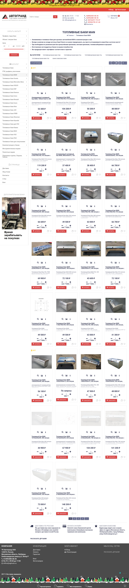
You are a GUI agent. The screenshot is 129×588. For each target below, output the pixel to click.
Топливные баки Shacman (11, 117)
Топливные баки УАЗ (15, 134)
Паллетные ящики (9, 152)
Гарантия (36, 554)
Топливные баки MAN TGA (72, 55)
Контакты (89, 24)
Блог (4, 182)
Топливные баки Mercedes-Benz (15, 82)
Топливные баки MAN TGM (51, 55)
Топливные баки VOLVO (15, 85)
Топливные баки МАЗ (15, 131)
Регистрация (120, 9)
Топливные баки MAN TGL (93, 55)
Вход (111, 9)
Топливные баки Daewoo (11, 92)
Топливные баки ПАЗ (10, 138)
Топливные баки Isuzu (15, 103)
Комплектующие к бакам (15, 145)
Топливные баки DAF (15, 89)
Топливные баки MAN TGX (40, 58)
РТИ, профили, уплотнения (11, 71)
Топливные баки (15, 68)
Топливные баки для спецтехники (14, 141)
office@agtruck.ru (70, 20)
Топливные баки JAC (9, 110)
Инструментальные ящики (11, 148)
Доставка (6, 168)
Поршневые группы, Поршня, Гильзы (15, 156)
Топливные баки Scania (15, 78)
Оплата (35, 552)
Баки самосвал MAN (60, 58)
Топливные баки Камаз (15, 127)
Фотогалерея (38, 561)
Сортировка (36, 63)
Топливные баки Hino (15, 106)
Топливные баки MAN (15, 75)
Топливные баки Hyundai (15, 120)
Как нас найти (69, 18)
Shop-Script (6, 172)
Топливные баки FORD (10, 113)
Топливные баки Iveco (15, 96)
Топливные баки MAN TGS (114, 55)
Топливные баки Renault (15, 99)
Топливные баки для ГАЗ (15, 124)
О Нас (4, 179)
